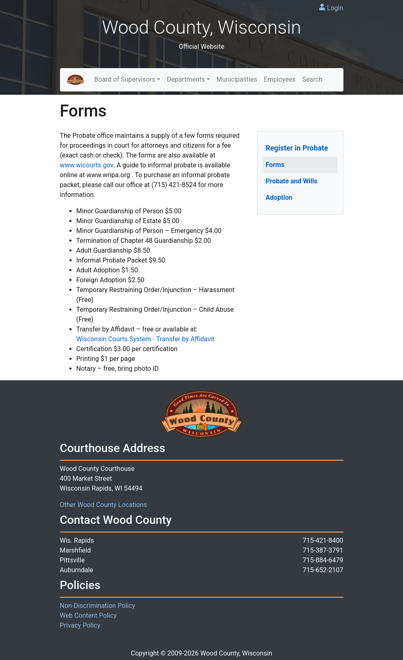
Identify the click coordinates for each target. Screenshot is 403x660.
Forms (275, 165)
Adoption (279, 197)
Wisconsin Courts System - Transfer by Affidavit (145, 339)
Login (335, 8)
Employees (280, 79)
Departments (186, 79)
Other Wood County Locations (103, 505)
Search (312, 79)
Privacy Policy (80, 625)
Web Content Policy (88, 615)
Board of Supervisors (124, 79)
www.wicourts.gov (86, 165)
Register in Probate (297, 148)
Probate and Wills (292, 181)
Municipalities (236, 79)
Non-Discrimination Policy (98, 606)
